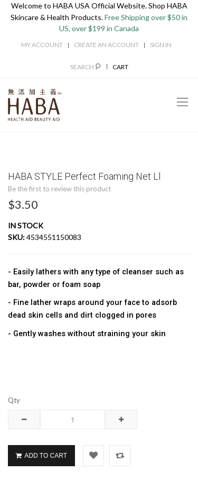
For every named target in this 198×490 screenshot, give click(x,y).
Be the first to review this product (59, 188)
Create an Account (106, 45)
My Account (42, 45)
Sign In (161, 45)
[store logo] (34, 105)
